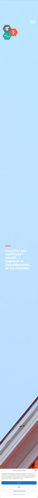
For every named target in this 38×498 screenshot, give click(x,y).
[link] (10, 32)
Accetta (19, 482)
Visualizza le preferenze (19, 491)
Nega (19, 487)
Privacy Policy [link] (22, 494)
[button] (36, 470)
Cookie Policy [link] (15, 494)
